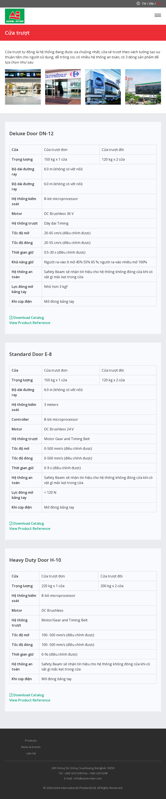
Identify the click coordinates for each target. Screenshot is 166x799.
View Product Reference (29, 322)
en (151, 3)
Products (31, 740)
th (144, 3)
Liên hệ (31, 753)
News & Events (31, 747)
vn (159, 3)
